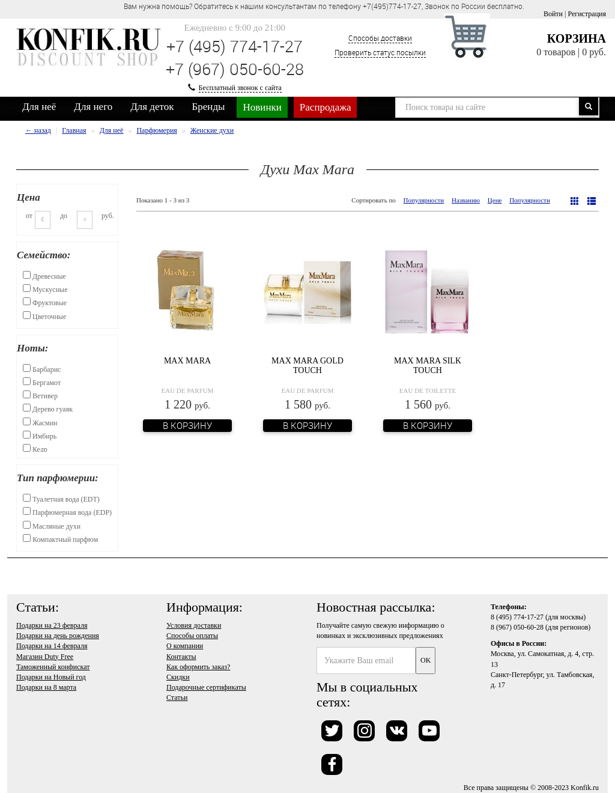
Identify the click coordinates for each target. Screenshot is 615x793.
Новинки (262, 107)
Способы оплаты (192, 635)
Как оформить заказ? (198, 667)
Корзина (576, 38)
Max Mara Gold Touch (307, 365)
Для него (93, 106)
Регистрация (587, 14)
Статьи (176, 697)
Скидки (178, 677)
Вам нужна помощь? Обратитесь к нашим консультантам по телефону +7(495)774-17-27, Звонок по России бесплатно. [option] (324, 6)
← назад (38, 130)
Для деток (152, 106)
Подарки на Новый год (51, 677)
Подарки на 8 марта (46, 687)
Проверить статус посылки (380, 52)
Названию (466, 200)
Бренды (208, 106)
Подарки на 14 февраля (51, 646)
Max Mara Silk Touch (427, 365)
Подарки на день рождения (57, 635)
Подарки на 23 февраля (51, 625)
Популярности (424, 200)
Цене (495, 200)
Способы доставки (380, 38)
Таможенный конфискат (53, 667)
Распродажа (325, 107)
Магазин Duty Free (44, 656)
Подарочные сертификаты (206, 687)
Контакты (181, 656)
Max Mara (187, 360)
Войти (553, 14)
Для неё (39, 106)
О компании (184, 646)
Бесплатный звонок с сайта (240, 88)
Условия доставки (193, 625)
